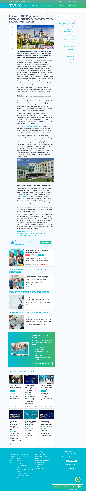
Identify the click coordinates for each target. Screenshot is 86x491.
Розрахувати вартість (31, 307)
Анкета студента (21, 452)
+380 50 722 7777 (73, 489)
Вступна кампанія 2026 (23, 454)
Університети (12, 454)
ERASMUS (33, 211)
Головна (11, 10)
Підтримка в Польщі (40, 454)
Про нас (19, 467)
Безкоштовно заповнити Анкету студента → (30, 235)
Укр (74, 1)
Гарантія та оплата (39, 468)
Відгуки (19, 458)
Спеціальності (12, 456)
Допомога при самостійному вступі (36, 277)
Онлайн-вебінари (39, 452)
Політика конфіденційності (42, 460)
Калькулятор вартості (32, 297)
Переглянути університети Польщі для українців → (32, 233)
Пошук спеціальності (32, 317)
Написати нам (72, 472)
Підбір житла (20, 477)
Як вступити (20, 463)
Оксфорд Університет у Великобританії (29, 126)
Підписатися (45, 242)
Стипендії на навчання (23, 475)
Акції (10, 452)
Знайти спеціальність (30, 327)
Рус (76, 1)
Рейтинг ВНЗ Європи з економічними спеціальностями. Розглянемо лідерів (45, 10)
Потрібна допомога (30, 286)
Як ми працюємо (21, 465)
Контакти (11, 462)
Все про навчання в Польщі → (26, 231)
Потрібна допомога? (70, 464)
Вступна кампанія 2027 (23, 456)
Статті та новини (19, 10)
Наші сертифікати (39, 462)
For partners (72, 468)
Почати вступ (72, 5)
